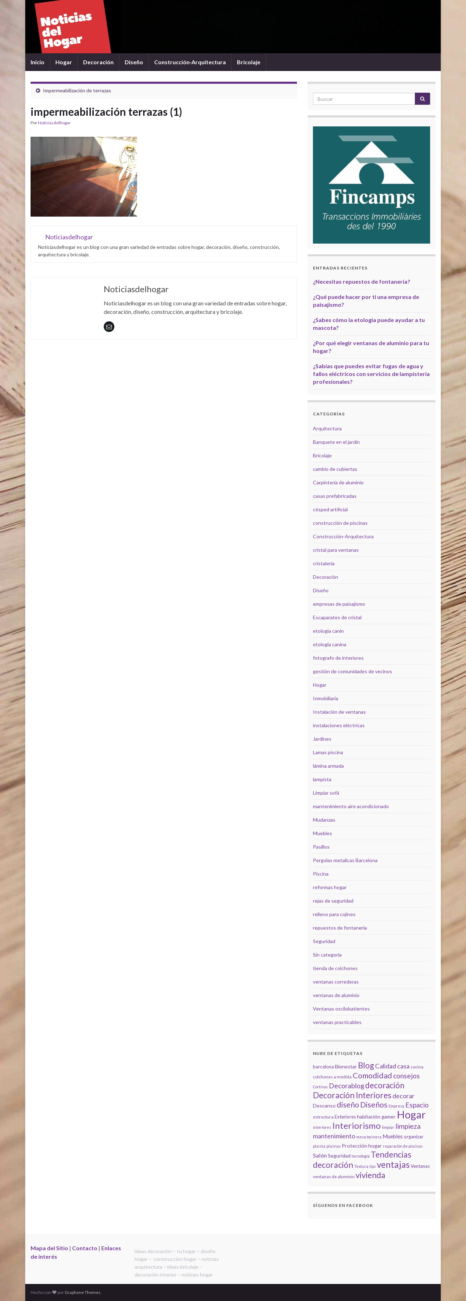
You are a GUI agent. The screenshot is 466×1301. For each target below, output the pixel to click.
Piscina (321, 874)
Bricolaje (248, 62)
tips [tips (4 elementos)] (372, 1166)
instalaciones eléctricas (339, 725)
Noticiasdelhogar (54, 122)
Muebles (322, 833)
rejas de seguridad (333, 901)
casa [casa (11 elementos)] (403, 1066)
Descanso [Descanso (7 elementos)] (324, 1106)
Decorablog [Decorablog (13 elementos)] (346, 1086)
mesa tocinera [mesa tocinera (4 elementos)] (368, 1136)
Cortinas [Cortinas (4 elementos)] (320, 1086)
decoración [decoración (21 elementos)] (384, 1085)
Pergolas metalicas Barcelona (345, 860)
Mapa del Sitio (49, 1248)
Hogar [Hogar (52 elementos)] (411, 1114)
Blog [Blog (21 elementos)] (366, 1065)
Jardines (322, 739)
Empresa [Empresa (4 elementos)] (396, 1106)
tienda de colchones (335, 968)
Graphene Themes (83, 1292)
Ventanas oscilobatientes (341, 1009)
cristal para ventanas (336, 550)
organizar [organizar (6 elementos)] (413, 1136)
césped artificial (330, 509)
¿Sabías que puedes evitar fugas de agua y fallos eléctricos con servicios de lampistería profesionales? (371, 374)
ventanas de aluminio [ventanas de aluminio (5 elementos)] (333, 1176)
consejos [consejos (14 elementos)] (406, 1076)
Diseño (134, 62)
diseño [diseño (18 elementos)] (348, 1104)
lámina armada (328, 766)
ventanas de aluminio (336, 995)
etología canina (329, 644)
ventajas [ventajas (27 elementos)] (393, 1164)
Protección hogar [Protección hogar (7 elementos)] (362, 1146)
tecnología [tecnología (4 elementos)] (361, 1156)
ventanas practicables (337, 1022)
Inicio (37, 62)
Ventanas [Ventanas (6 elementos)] (420, 1166)
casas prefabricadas (335, 496)
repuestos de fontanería (340, 928)
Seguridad (324, 941)
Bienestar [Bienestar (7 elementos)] (346, 1066)
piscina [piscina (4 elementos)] (319, 1146)
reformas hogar (330, 887)
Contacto (84, 1248)
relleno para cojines (334, 914)
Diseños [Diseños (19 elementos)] (374, 1104)
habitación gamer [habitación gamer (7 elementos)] (376, 1117)
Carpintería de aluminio (338, 482)
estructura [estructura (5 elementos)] (323, 1117)
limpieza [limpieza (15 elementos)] (408, 1126)
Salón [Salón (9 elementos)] (320, 1155)
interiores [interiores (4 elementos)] (322, 1127)
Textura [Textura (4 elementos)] (361, 1166)
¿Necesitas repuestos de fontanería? (361, 281)
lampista (322, 779)
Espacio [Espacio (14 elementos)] (417, 1105)
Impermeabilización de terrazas (77, 90)
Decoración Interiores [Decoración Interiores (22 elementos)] (352, 1095)
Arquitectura (327, 428)
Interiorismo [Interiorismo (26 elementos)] (356, 1125)
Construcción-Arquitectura (190, 62)
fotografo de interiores (338, 658)
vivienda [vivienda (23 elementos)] (370, 1175)
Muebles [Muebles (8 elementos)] (393, 1136)
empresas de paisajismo (339, 604)
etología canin (328, 631)
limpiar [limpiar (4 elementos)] (388, 1127)
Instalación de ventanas (339, 712)
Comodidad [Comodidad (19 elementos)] (372, 1075)
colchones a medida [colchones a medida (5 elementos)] (332, 1076)
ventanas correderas (336, 982)
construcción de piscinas (340, 523)
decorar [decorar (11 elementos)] (403, 1096)
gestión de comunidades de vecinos (352, 671)
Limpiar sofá (326, 793)
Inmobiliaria (325, 698)
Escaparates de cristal (337, 617)
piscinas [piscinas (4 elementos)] (333, 1146)
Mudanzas (324, 820)
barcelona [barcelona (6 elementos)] (323, 1066)
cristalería (324, 563)
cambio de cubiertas (335, 469)
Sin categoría (327, 955)
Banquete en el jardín (336, 442)
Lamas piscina (328, 752)
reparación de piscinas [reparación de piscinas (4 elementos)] (403, 1146)
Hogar (63, 62)
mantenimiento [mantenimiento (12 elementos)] (334, 1136)
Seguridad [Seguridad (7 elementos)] (339, 1156)
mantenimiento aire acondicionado (351, 806)
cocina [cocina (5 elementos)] (417, 1066)
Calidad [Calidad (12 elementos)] (385, 1066)
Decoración (98, 62)
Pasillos (321, 847)
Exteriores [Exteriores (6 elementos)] (345, 1117)
